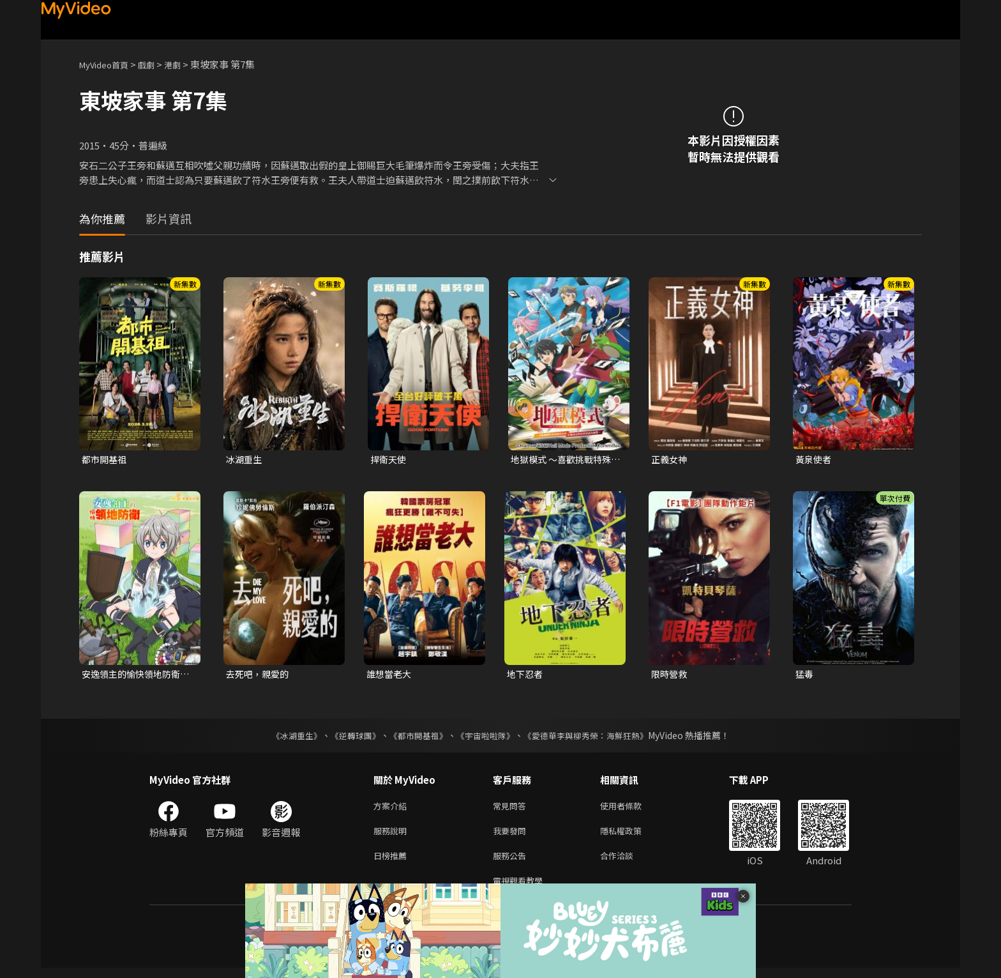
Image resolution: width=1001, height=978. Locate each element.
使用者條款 (632, 809)
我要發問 (512, 836)
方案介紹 (392, 809)
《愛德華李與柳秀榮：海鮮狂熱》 (594, 737)
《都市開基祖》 (415, 737)
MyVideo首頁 (108, 64)
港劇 (185, 64)
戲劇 (156, 64)
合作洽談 (627, 862)
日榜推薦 (392, 862)
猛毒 (805, 675)
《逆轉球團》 (348, 737)
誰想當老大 (390, 675)
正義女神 (670, 459)
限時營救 (670, 675)
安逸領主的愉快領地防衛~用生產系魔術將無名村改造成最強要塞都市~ (137, 676)
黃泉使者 (814, 459)
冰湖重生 (245, 459)
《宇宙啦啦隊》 (486, 737)
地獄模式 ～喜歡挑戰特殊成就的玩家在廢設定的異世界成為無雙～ (564, 460)
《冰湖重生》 (285, 737)
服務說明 (392, 836)
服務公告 (512, 862)
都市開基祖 (106, 459)
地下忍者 (526, 675)
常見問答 (512, 809)
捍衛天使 (389, 459)
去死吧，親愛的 (259, 675)
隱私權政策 (632, 836)
